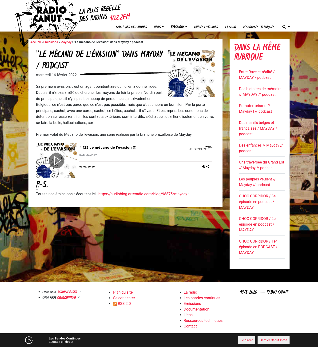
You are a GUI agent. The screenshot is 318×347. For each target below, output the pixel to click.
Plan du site (123, 292)
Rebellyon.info (67, 298)
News (157, 27)
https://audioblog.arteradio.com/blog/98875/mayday (142, 194)
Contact (190, 326)
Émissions (177, 27)
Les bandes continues (202, 298)
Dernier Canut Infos (273, 340)
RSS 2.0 (122, 303)
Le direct (246, 340)
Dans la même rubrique (257, 53)
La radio (230, 27)
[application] (159, 340)
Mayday (66, 42)
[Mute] (101, 340)
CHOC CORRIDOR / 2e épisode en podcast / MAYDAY (257, 224)
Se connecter (124, 298)
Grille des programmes (131, 27)
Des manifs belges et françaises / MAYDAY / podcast (258, 128)
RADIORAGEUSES (68, 292)
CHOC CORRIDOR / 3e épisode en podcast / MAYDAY (257, 202)
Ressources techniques (258, 27)
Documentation (196, 309)
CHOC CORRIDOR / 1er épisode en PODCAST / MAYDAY (258, 247)
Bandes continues (206, 27)
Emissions (50, 42)
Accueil (35, 42)
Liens (188, 315)
